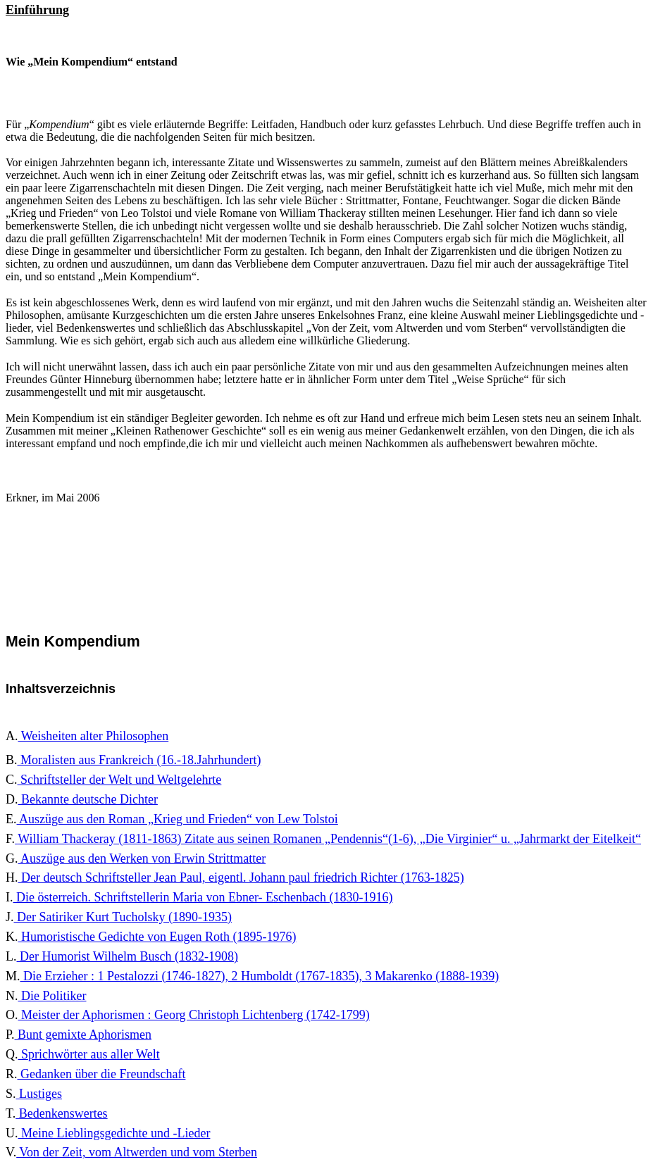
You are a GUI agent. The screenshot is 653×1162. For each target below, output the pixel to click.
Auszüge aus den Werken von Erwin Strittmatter (142, 858)
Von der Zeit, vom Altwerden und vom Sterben (136, 1152)
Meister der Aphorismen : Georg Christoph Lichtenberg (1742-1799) (194, 1015)
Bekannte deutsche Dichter (88, 799)
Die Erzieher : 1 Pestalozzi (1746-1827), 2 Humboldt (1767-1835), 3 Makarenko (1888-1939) (259, 976)
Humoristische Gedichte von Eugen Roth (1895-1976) (157, 937)
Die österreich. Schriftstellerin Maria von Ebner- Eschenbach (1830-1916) (203, 897)
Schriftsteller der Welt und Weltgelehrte (120, 780)
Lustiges (39, 1094)
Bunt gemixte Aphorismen (83, 1034)
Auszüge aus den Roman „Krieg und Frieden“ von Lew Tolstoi (177, 819)
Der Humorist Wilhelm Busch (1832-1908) (127, 956)
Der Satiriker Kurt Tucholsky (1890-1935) (123, 917)
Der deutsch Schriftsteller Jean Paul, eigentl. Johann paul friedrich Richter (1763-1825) (241, 877)
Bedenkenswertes (61, 1113)
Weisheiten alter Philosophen (93, 736)
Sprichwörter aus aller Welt (89, 1054)
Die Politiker (52, 996)
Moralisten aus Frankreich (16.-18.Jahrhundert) (139, 760)
